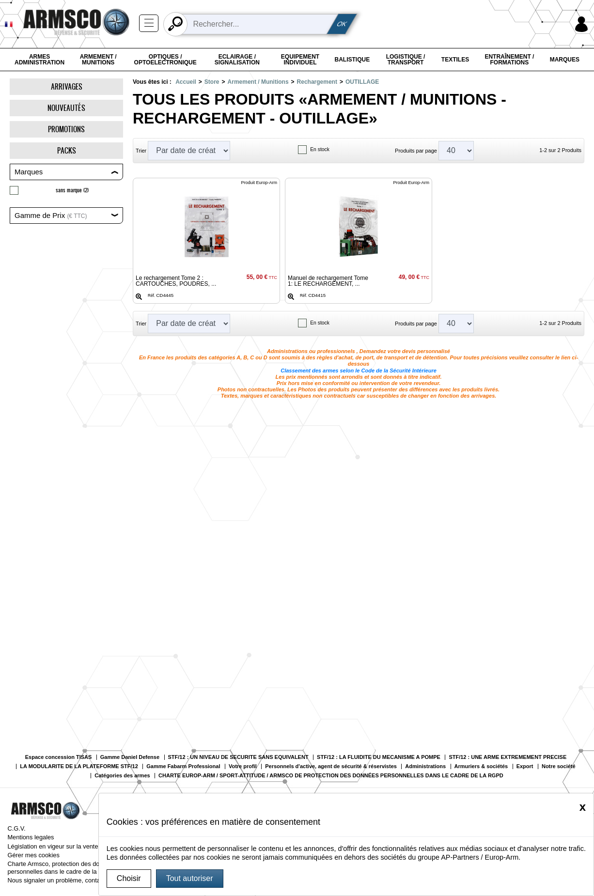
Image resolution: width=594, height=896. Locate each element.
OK (342, 24)
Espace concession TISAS (58, 757)
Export (524, 766)
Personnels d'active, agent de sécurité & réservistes (331, 766)
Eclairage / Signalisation (237, 59)
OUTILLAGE (362, 81)
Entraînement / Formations (509, 59)
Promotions (66, 129)
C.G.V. (16, 828)
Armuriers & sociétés (481, 766)
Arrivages (66, 86)
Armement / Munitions (98, 59)
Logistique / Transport (405, 59)
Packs (66, 150)
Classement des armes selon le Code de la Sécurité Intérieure (359, 370)
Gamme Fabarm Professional (183, 766)
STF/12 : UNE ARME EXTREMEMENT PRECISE (507, 757)
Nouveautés (66, 108)
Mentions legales (30, 837)
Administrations (425, 766)
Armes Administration (39, 59)
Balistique (352, 59)
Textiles (455, 59)
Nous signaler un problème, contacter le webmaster (78, 880)
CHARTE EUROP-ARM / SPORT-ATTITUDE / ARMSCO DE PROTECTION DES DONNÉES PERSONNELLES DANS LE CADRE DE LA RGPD (330, 775)
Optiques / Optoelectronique (165, 59)
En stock (319, 149)
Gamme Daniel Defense (129, 757)
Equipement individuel (300, 59)
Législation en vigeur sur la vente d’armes (64, 846)
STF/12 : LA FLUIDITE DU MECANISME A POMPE (378, 757)
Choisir (129, 878)
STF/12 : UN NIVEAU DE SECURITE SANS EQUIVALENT (238, 757)
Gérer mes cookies (33, 855)
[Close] (583, 806)
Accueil (185, 81)
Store (211, 81)
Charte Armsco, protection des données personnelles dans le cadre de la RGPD (61, 867)
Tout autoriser (189, 878)
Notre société (559, 766)
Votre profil (243, 766)
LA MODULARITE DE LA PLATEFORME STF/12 (79, 766)
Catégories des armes (122, 775)
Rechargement (317, 81)
